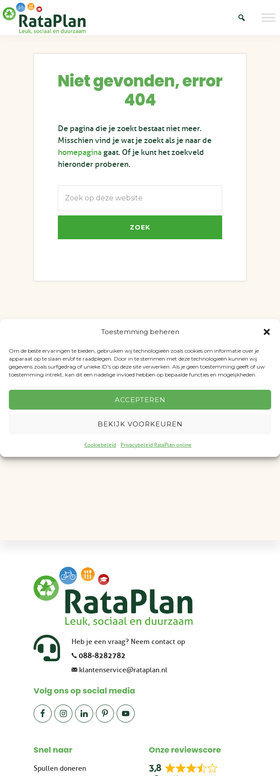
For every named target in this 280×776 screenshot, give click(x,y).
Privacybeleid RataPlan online (156, 444)
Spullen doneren (60, 768)
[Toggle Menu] (268, 17)
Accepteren (140, 400)
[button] (266, 332)
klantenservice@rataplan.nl (123, 670)
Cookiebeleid (100, 444)
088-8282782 (102, 656)
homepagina (80, 152)
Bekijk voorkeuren (140, 424)
